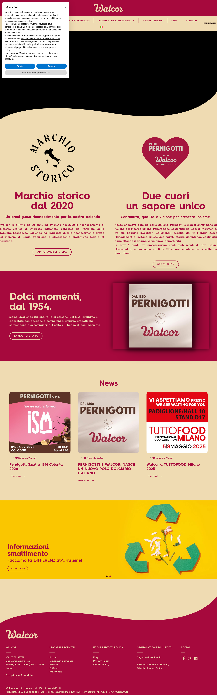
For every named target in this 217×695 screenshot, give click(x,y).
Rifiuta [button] (20, 680)
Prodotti (35, 20)
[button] (107, 576)
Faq (95, 657)
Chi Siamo (12, 20)
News (174, 21)
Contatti (191, 21)
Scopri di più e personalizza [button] (35, 687)
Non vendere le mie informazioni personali (40, 653)
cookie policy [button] (26, 635)
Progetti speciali (153, 21)
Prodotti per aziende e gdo (116, 20)
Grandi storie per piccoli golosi (70, 21)
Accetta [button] (51, 680)
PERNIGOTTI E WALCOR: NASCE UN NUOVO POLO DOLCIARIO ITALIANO (106, 469)
